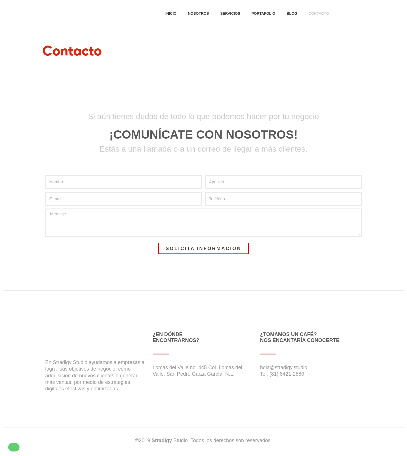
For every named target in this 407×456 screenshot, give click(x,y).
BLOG (292, 13)
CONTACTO (319, 13)
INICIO (171, 13)
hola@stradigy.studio (283, 367)
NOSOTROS (198, 13)
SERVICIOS (230, 13)
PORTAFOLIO (263, 13)
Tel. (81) (269, 374)
